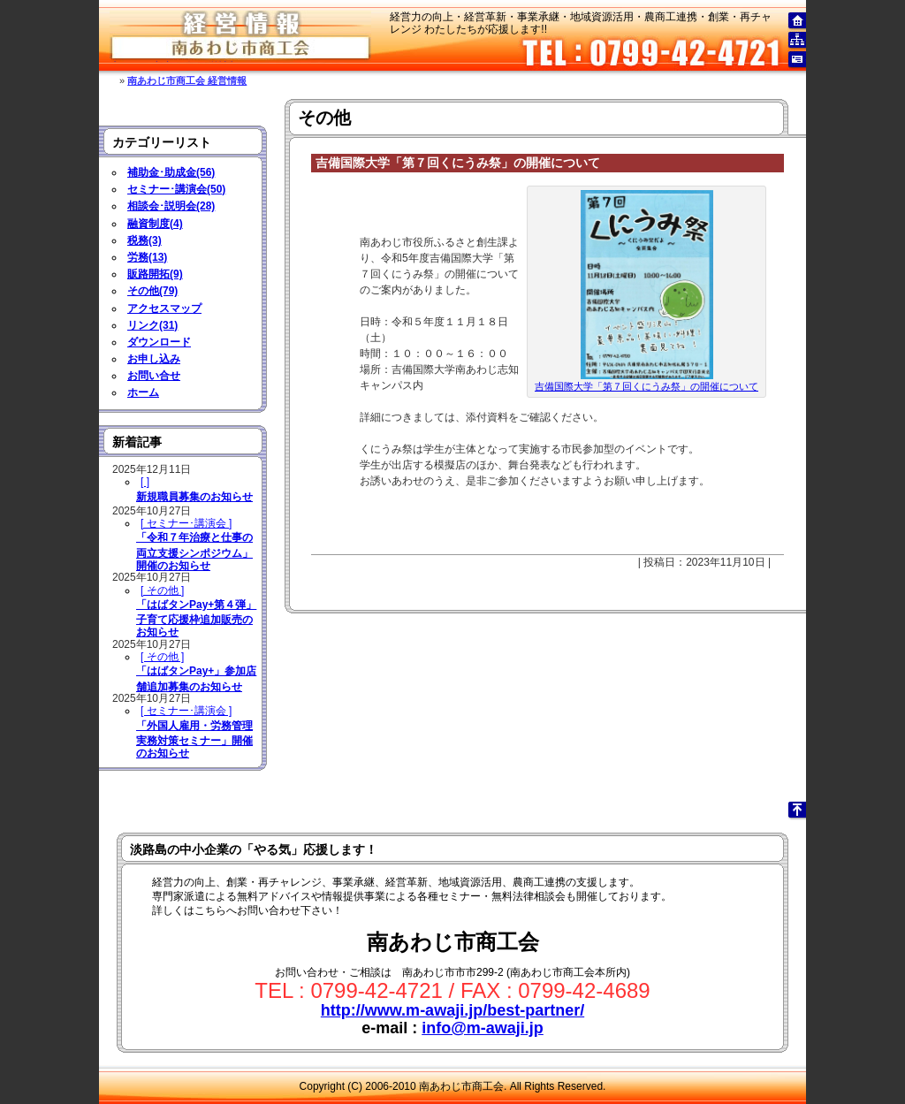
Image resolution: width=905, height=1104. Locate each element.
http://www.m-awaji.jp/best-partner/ (452, 1010)
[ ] (145, 482)
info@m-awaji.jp (483, 1028)
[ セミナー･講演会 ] (186, 523)
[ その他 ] (162, 590)
